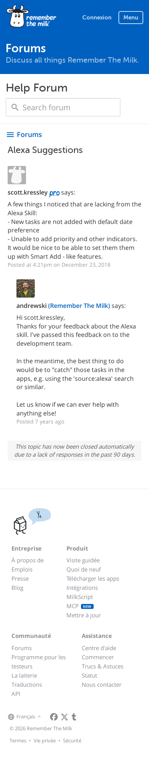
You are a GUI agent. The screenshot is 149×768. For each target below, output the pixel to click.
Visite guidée (83, 560)
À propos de (27, 560)
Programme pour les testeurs (38, 661)
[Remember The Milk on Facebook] (54, 717)
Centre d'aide (99, 648)
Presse (20, 578)
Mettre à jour (83, 615)
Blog (17, 587)
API (15, 693)
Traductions (26, 684)
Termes (18, 740)
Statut (89, 675)
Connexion (97, 17)
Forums (21, 648)
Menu (130, 17)
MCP (80, 606)
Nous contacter (101, 684)
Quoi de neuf (83, 569)
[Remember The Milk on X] (64, 717)
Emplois (21, 569)
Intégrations (82, 587)
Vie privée (45, 740)
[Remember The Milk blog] (74, 717)
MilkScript (79, 597)
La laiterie (24, 675)
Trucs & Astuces (102, 666)
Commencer (98, 657)
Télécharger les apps (92, 578)
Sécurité (72, 740)
